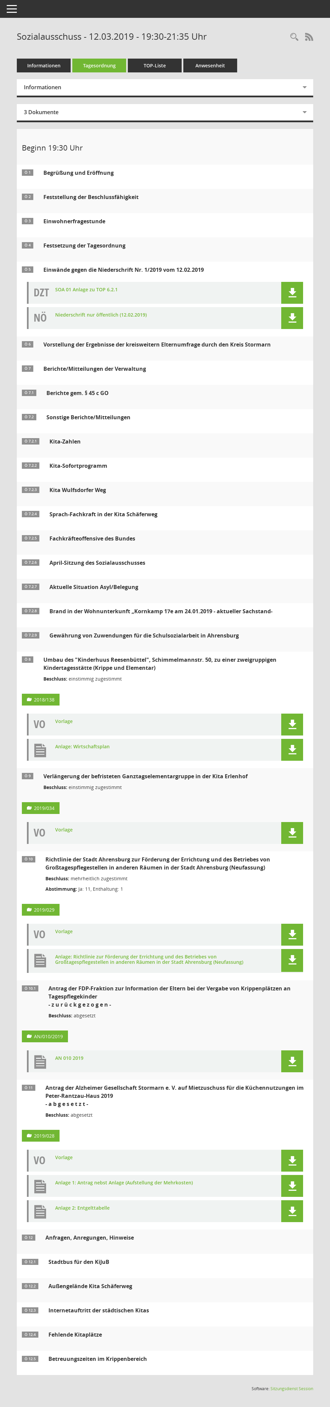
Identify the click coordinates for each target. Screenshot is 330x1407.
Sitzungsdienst (291, 1389)
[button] (292, 293)
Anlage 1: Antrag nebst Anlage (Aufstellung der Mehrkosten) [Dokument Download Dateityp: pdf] (124, 1183)
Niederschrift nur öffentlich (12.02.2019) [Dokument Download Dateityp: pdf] (101, 315)
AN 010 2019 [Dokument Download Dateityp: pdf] (69, 1058)
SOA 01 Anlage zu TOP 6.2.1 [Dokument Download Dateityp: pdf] (86, 290)
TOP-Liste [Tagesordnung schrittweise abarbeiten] (155, 65)
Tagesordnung (99, 65)
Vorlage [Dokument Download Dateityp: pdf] (64, 721)
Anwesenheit (210, 65)
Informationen (44, 65)
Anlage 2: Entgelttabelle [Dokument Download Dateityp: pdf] (82, 1208)
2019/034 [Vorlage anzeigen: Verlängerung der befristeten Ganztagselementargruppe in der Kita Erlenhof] (44, 808)
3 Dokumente (41, 112)
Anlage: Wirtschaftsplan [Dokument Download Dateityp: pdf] (82, 747)
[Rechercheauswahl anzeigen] (294, 37)
